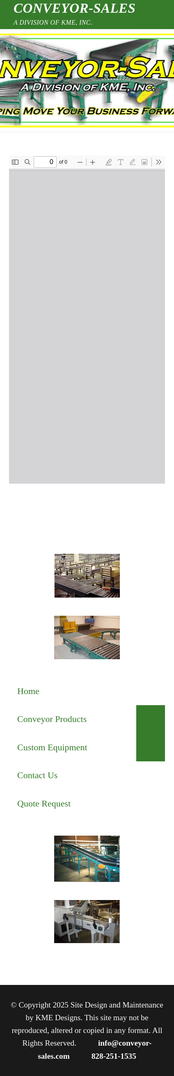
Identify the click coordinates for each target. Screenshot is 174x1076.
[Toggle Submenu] (150, 719)
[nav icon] (30, 80)
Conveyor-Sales (74, 8)
